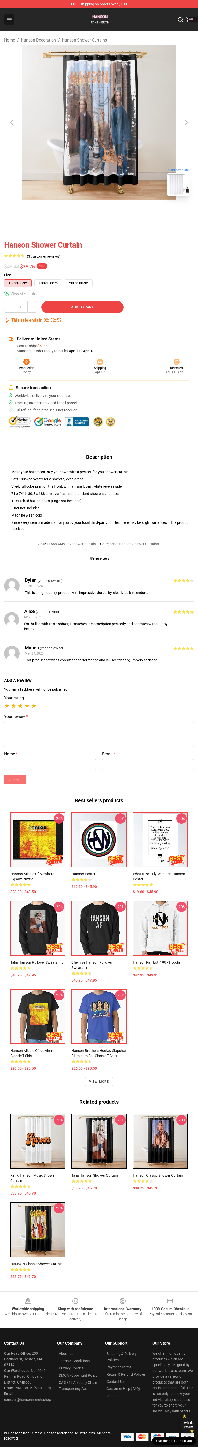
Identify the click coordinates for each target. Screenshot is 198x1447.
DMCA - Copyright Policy (78, 1375)
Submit (15, 780)
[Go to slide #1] (85, 211)
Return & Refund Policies (126, 1374)
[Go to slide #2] (112, 211)
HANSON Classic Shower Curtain (36, 1264)
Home (9, 40)
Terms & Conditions (74, 1361)
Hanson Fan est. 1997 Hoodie (156, 962)
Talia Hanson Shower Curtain (94, 1175)
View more (99, 1081)
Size (7, 275)
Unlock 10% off (188, 1424)
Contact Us (115, 1381)
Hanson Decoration (38, 40)
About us (66, 1354)
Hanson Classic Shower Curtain (158, 1175)
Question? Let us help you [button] (174, 1441)
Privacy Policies (71, 1368)
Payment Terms (118, 1367)
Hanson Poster (83, 874)
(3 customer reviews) (43, 256)
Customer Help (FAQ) (123, 1389)
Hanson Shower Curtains (84, 40)
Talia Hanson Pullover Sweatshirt (36, 962)
